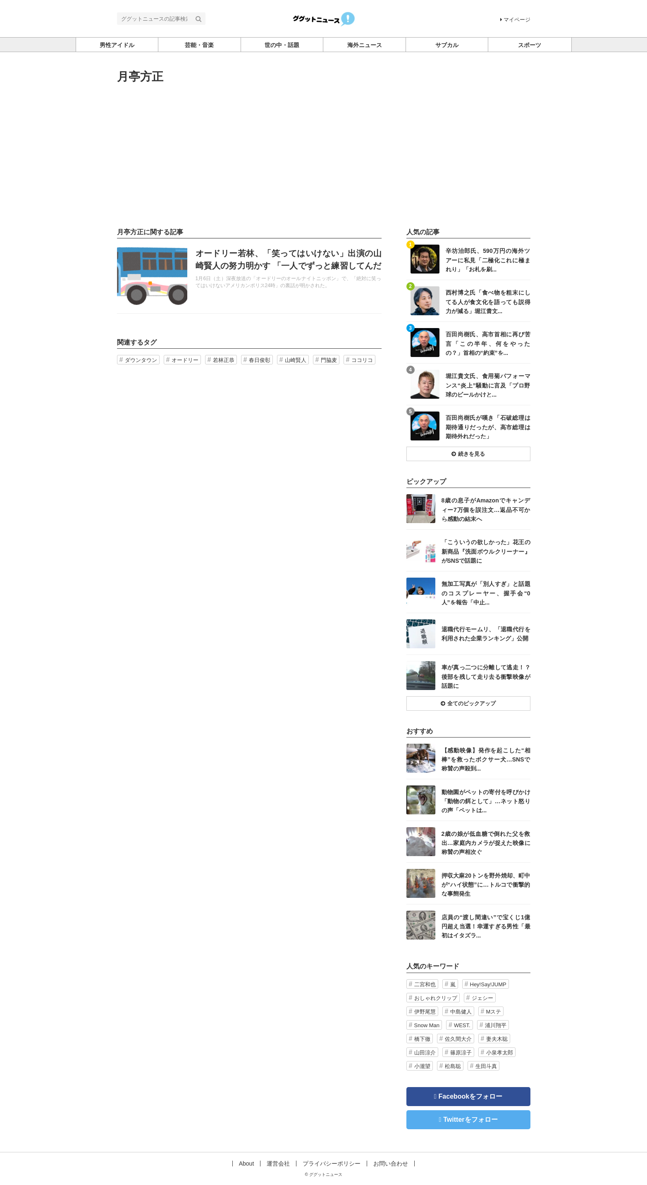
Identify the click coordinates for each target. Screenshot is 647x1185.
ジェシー (482, 998)
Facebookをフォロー (471, 1096)
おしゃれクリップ (435, 998)
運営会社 (278, 1163)
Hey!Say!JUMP (488, 984)
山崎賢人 (295, 360)
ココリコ (362, 360)
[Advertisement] (323, 156)
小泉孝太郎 (499, 1052)
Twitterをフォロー (470, 1119)
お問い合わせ (390, 1163)
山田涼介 (425, 1052)
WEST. (462, 1025)
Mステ (493, 1012)
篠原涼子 (461, 1052)
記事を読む (249, 276)
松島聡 (453, 1066)
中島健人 (461, 1012)
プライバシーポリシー (332, 1163)
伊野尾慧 (425, 1012)
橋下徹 (422, 1039)
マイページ (515, 20)
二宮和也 (425, 984)
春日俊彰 (259, 360)
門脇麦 (329, 360)
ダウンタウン (141, 360)
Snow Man (426, 1025)
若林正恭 (223, 360)
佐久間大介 (458, 1039)
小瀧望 (422, 1066)
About (246, 1163)
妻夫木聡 (497, 1039)
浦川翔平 (495, 1025)
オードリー (185, 360)
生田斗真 (486, 1066)
